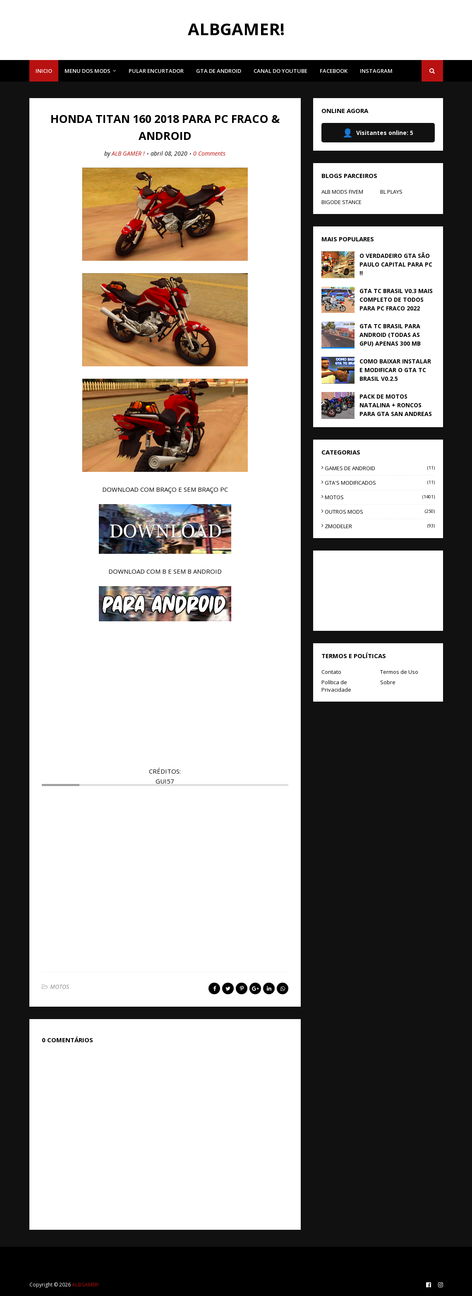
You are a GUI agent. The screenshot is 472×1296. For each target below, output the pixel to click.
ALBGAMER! (236, 28)
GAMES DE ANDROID (379, 468)
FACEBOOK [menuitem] (333, 71)
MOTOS (59, 987)
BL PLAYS (391, 191)
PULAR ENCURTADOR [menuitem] (156, 71)
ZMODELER (379, 526)
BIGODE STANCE (341, 202)
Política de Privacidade (336, 685)
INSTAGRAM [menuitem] (376, 71)
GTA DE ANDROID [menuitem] (218, 71)
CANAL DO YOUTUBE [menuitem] (280, 71)
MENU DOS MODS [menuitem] (87, 71)
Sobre (387, 682)
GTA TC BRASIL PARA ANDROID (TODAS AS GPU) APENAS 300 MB (390, 334)
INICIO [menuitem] (44, 71)
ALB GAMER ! (128, 153)
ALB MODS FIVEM (342, 191)
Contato (331, 672)
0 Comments (209, 153)
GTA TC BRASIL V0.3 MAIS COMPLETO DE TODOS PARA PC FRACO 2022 (396, 299)
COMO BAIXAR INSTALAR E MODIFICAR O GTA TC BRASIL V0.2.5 (395, 369)
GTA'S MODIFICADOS (379, 482)
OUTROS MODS (379, 511)
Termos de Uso (399, 672)
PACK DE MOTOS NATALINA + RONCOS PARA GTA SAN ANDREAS (395, 405)
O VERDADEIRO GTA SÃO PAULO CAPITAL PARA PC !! (395, 264)
